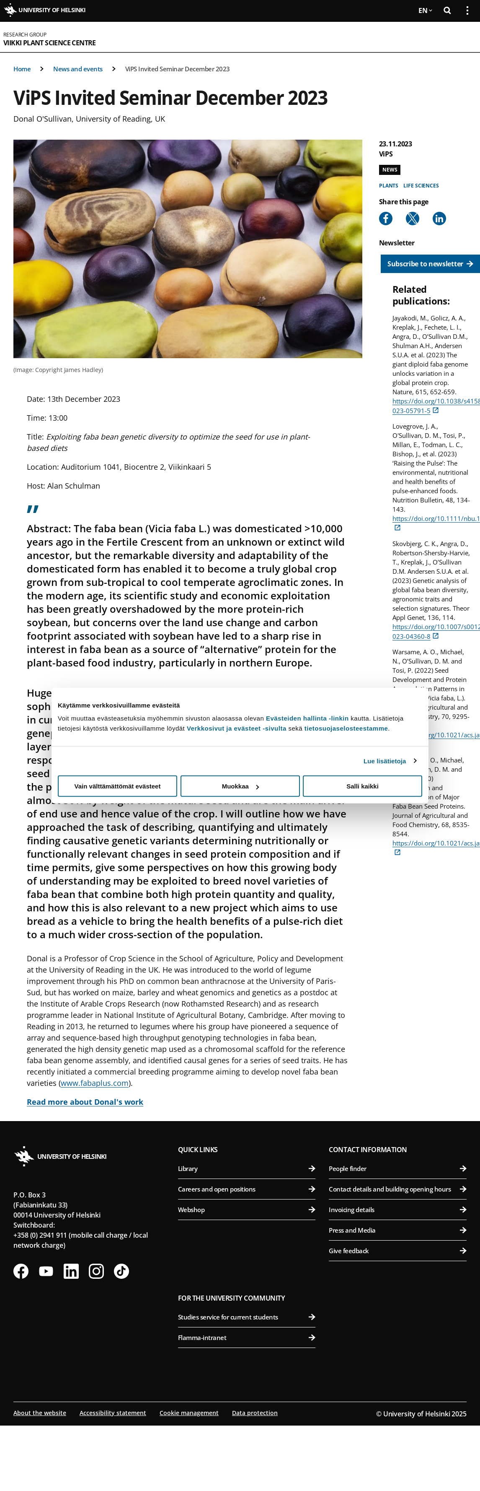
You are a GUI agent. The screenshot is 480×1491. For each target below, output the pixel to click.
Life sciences (421, 185)
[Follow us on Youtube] (46, 1271)
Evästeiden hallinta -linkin (307, 718)
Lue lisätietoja (385, 760)
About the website (39, 1413)
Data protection (255, 1413)
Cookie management (189, 1413)
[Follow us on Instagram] (96, 1271)
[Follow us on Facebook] (20, 1271)
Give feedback (398, 1250)
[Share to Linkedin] (439, 218)
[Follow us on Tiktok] (121, 1271)
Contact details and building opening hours (398, 1189)
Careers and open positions (247, 1189)
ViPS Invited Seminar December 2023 (177, 69)
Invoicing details (398, 1209)
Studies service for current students (247, 1317)
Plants (388, 185)
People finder (398, 1168)
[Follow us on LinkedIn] (71, 1271)
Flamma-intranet (247, 1337)
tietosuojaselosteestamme (346, 728)
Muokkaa (240, 786)
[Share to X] (412, 218)
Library (247, 1168)
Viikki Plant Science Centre (49, 42)
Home (22, 69)
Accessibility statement (113, 1413)
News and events (78, 69)
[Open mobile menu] (464, 37)
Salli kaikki (362, 786)
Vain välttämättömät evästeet (118, 786)
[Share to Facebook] (385, 218)
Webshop (247, 1209)
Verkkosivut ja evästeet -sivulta (236, 728)
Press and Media (398, 1230)
